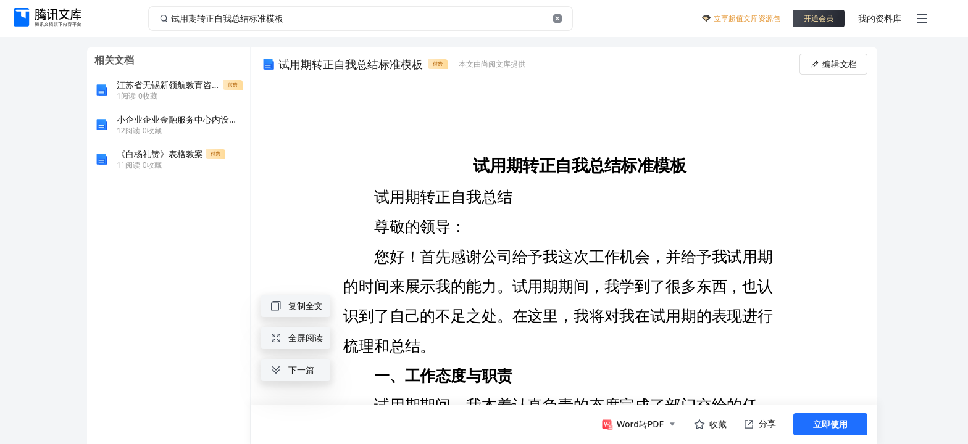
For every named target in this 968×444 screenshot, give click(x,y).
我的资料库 (879, 18)
